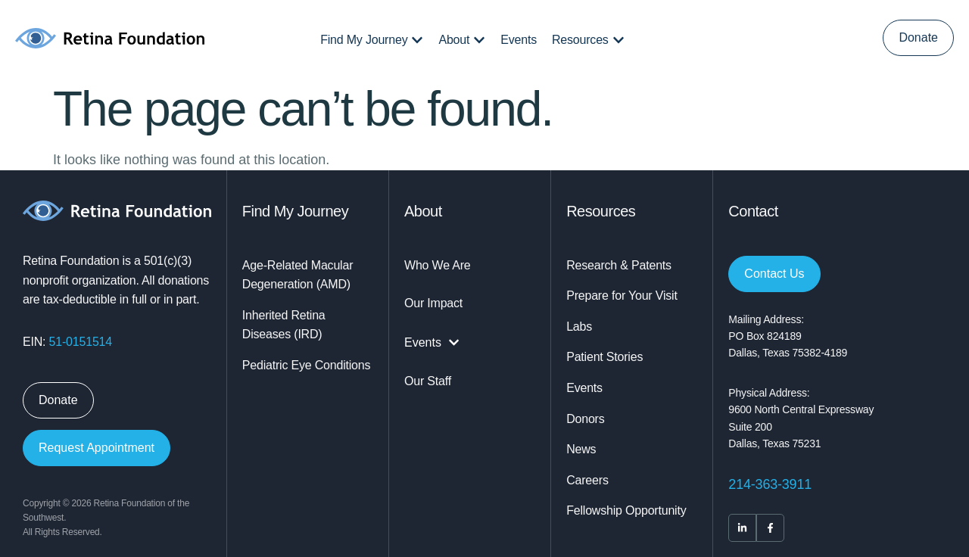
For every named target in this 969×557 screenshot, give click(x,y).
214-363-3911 (770, 484)
